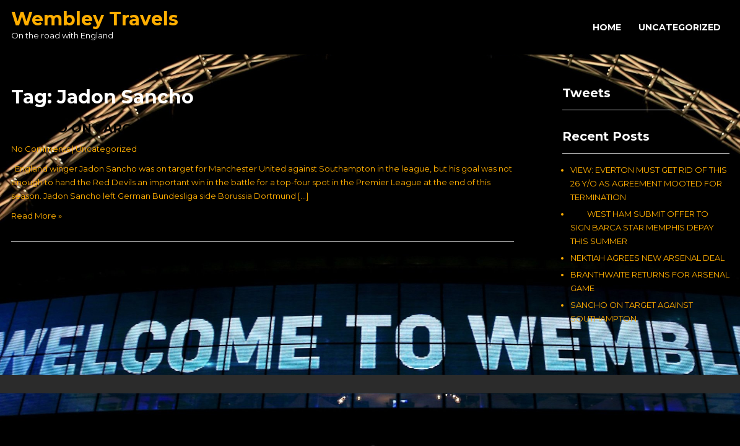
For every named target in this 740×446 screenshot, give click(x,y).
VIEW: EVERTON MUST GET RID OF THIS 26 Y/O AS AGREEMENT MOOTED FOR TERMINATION (648, 183)
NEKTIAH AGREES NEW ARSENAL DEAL (647, 258)
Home (607, 27)
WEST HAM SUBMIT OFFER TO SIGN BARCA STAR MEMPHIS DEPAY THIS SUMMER (642, 227)
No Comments (40, 149)
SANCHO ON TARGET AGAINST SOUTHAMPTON (165, 128)
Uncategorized (679, 27)
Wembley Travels (94, 18)
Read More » (36, 216)
